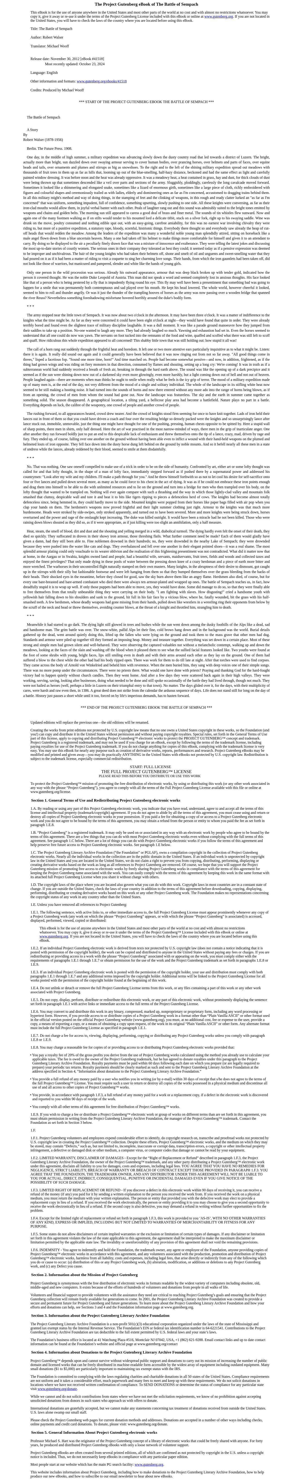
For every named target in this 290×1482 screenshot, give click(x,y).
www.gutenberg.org (218, 16)
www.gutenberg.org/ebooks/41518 (102, 81)
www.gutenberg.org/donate (57, 1389)
